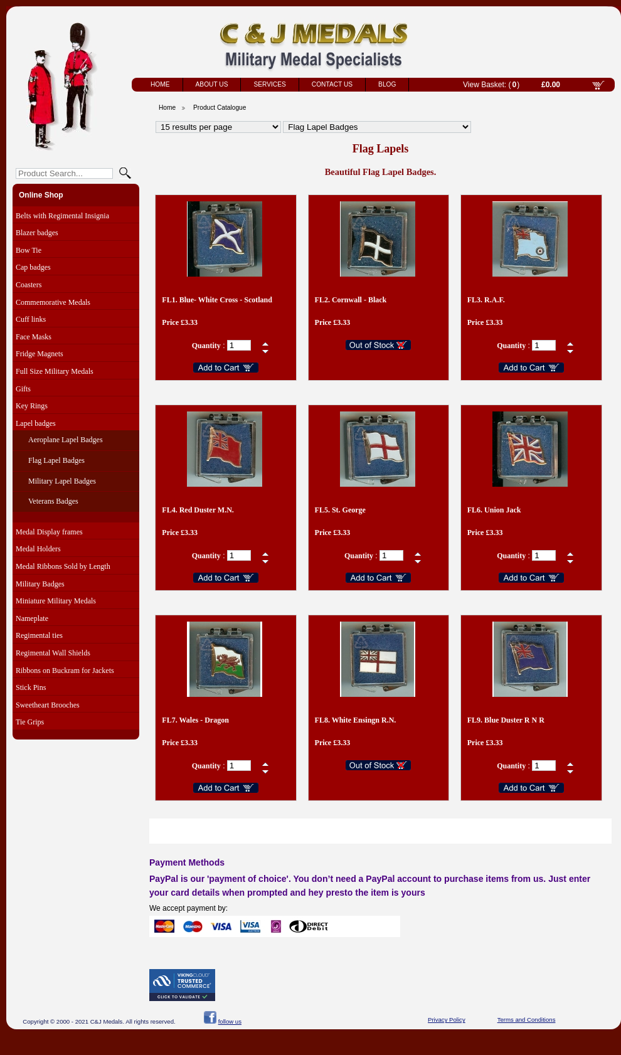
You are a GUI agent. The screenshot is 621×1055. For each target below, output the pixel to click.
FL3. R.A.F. (486, 299)
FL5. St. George (340, 510)
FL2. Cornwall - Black (351, 299)
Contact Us (332, 84)
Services (269, 84)
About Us (212, 84)
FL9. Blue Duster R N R (505, 720)
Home (160, 84)
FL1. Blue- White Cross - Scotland (217, 299)
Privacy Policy (446, 1019)
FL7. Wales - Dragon (195, 720)
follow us (230, 1021)
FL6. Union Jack (494, 510)
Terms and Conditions (526, 1019)
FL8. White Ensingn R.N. (355, 720)
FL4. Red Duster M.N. (197, 510)
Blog (387, 84)
